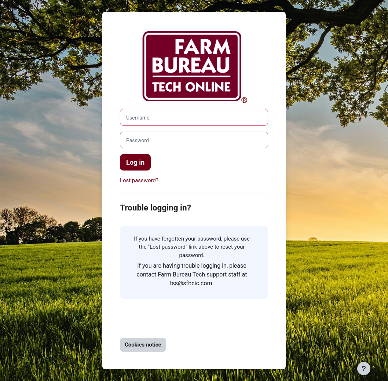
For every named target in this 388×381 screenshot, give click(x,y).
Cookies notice (143, 344)
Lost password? (139, 180)
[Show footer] (363, 368)
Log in (135, 162)
